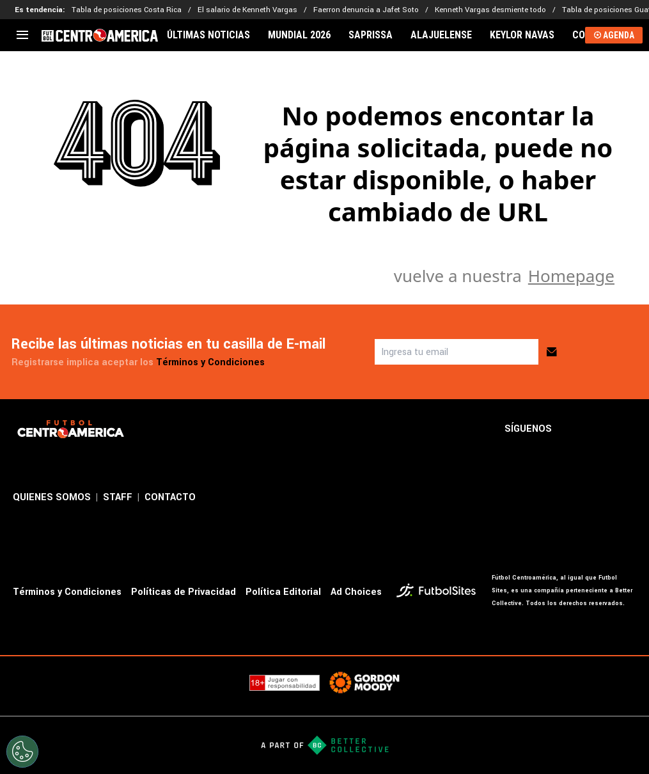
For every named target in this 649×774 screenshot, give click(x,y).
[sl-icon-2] (600, 429)
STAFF (117, 497)
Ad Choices (356, 592)
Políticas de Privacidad (183, 592)
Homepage (571, 275)
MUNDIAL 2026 (299, 35)
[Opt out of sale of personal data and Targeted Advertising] (22, 752)
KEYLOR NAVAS (522, 35)
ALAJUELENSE (441, 35)
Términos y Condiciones (210, 362)
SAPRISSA (370, 35)
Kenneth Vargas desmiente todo (490, 9)
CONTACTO (170, 497)
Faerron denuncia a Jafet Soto (366, 9)
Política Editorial (283, 592)
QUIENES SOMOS (52, 497)
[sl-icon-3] (628, 429)
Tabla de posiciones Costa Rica (127, 9)
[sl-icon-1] (572, 429)
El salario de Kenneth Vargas (247, 9)
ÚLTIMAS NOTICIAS (208, 35)
